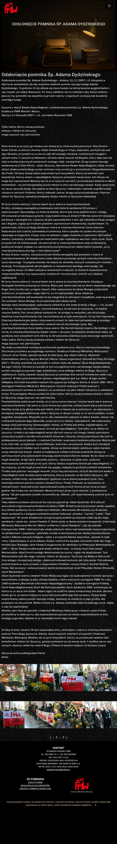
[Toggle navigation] (109, 5)
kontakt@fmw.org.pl (58, 770)
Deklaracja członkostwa (35, 785)
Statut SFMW (35, 782)
